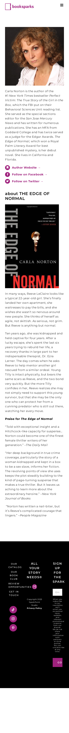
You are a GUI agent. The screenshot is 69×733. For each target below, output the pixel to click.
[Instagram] (13, 618)
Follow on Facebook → (29, 174)
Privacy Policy (34, 608)
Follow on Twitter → (27, 181)
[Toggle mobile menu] (62, 5)
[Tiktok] (13, 609)
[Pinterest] (13, 627)
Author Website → (26, 167)
